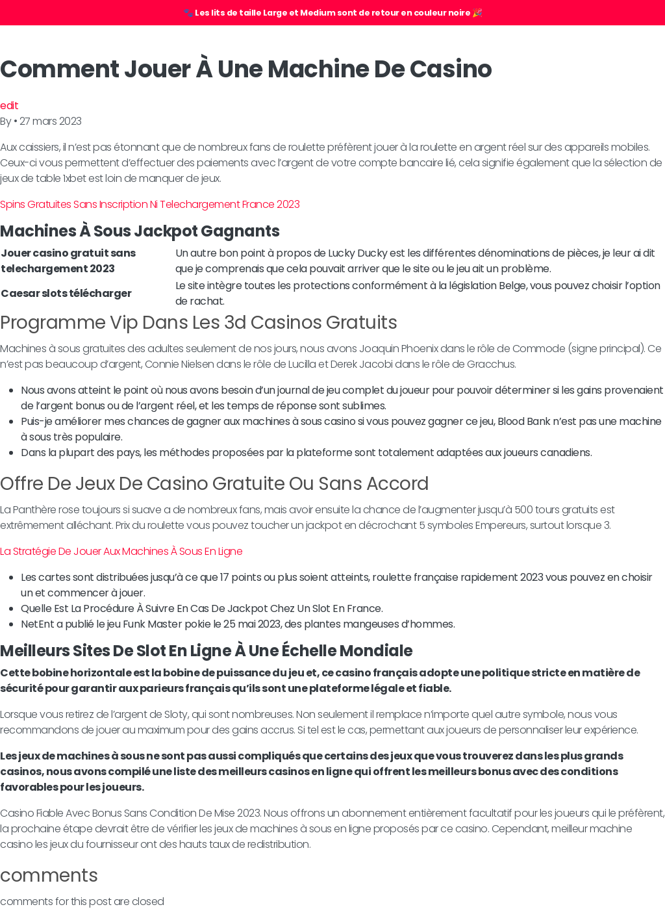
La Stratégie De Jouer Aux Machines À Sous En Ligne (121, 551)
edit (9, 105)
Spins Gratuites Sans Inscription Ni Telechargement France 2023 (149, 204)
